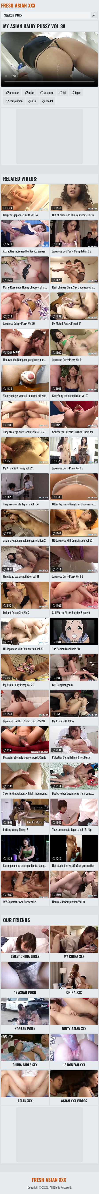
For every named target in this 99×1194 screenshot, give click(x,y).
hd (64, 92)
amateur (14, 92)
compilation (16, 101)
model (49, 101)
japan (78, 92)
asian (31, 92)
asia (34, 101)
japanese (48, 92)
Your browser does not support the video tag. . (49, 59)
